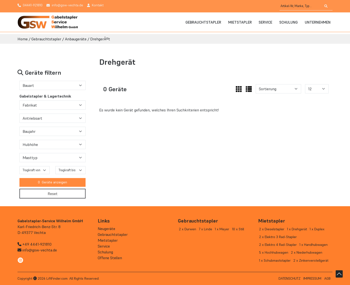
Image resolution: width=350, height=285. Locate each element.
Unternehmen (318, 22)
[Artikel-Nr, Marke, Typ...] (300, 6)
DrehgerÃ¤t (100, 38)
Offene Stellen (110, 257)
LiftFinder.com (57, 278)
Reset (53, 195)
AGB (327, 278)
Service (265, 22)
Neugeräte (106, 228)
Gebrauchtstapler (203, 22)
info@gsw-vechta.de (39, 250)
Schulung (288, 22)
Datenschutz (289, 278)
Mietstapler (240, 22)
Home (23, 38)
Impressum (312, 278)
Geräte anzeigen (52, 184)
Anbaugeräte (76, 38)
